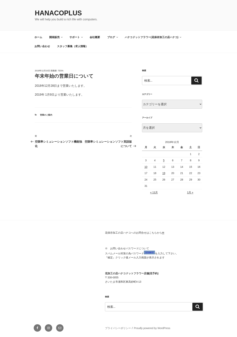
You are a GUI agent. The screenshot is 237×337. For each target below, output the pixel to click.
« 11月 (154, 192)
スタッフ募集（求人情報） (72, 46)
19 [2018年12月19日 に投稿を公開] (163, 173)
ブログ (112, 37)
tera (61, 71)
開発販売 (56, 37)
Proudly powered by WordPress (152, 328)
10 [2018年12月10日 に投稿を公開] (145, 166)
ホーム (38, 37)
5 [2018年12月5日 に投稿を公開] (164, 160)
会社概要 (95, 37)
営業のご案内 (46, 115)
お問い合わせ (42, 46)
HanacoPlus (58, 13)
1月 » (190, 192)
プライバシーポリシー (118, 328)
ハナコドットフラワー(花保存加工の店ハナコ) (153, 37)
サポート (76, 37)
